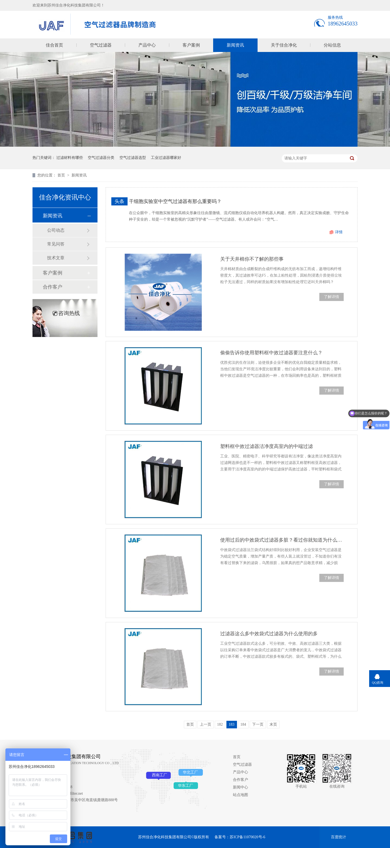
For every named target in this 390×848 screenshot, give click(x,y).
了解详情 (331, 297)
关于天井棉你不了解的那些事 (252, 259)
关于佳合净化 (284, 45)
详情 (339, 232)
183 (232, 724)
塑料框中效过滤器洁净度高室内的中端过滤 (266, 446)
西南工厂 (159, 775)
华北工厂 (190, 772)
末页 (273, 724)
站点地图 (240, 795)
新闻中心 (240, 787)
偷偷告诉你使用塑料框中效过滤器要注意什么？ (271, 352)
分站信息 (332, 45)
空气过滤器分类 (101, 158)
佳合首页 (54, 45)
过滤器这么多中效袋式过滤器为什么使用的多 (269, 633)
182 (220, 724)
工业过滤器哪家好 (166, 158)
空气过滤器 (101, 45)
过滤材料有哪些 (69, 158)
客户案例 (191, 45)
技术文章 (55, 258)
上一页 (205, 724)
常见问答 (55, 244)
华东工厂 (185, 786)
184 (243, 724)
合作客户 (52, 287)
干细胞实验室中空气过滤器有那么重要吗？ (175, 201)
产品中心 (147, 45)
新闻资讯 (235, 45)
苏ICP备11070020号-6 (247, 837)
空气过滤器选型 (132, 158)
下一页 (258, 724)
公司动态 (55, 230)
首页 (61, 175)
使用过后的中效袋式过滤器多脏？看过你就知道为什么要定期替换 (282, 540)
